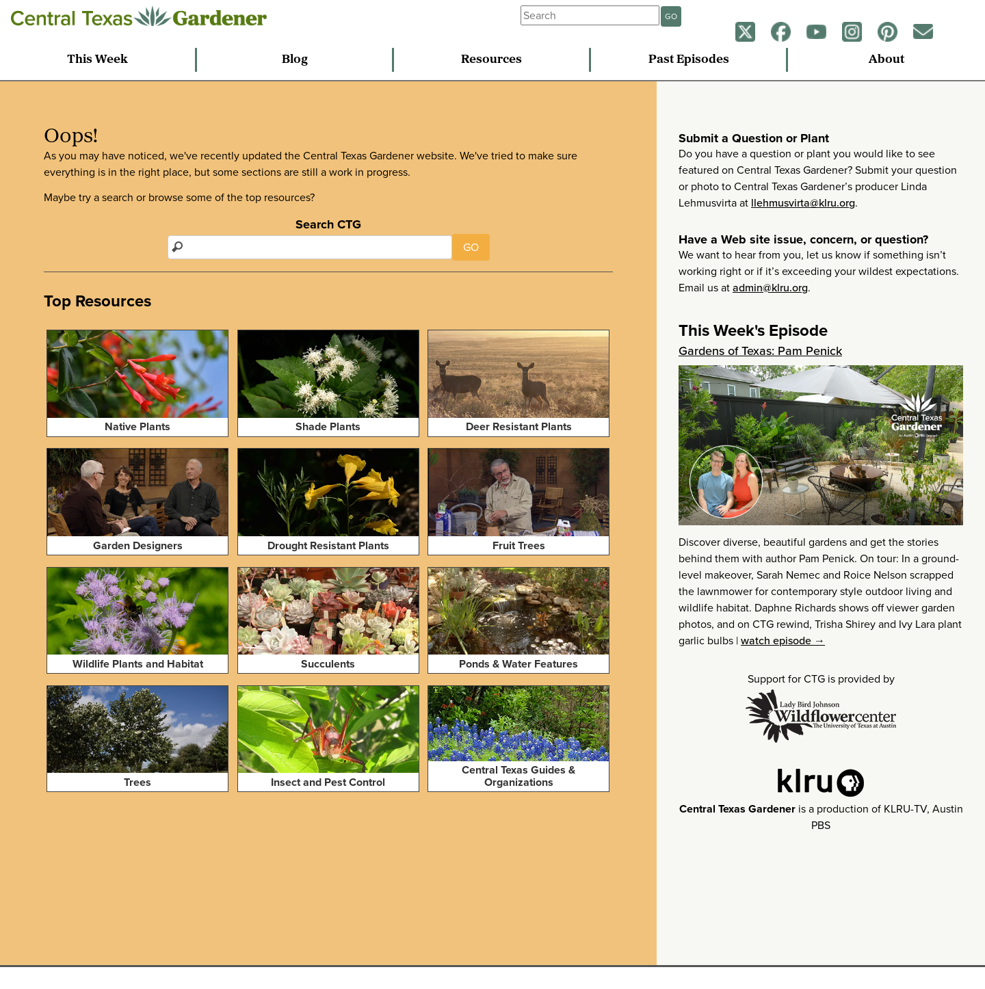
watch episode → (783, 640)
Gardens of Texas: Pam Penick (760, 351)
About (886, 59)
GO (671, 16)
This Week (97, 59)
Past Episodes (688, 59)
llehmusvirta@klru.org (803, 203)
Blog (295, 59)
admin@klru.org (770, 287)
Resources (491, 59)
